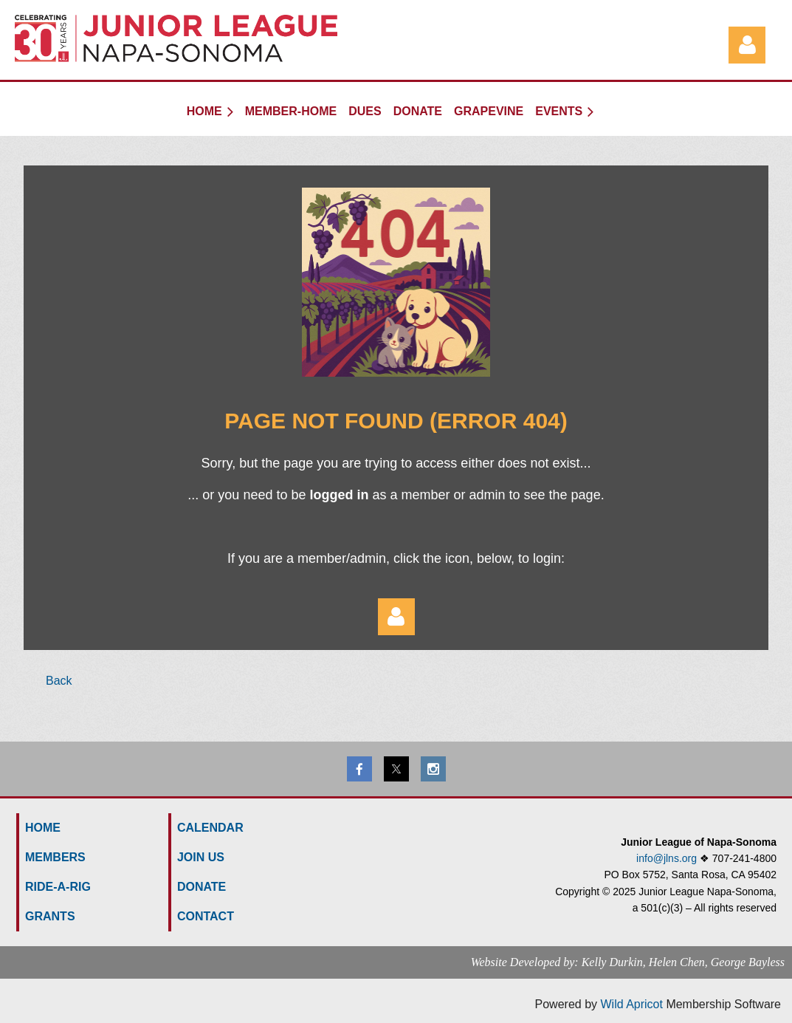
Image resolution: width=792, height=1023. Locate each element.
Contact (205, 916)
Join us (200, 857)
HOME (43, 827)
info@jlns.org (666, 858)
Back (59, 680)
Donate (201, 886)
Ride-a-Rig (58, 886)
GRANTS (50, 916)
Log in (747, 45)
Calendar (210, 827)
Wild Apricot (631, 1004)
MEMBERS (55, 857)
